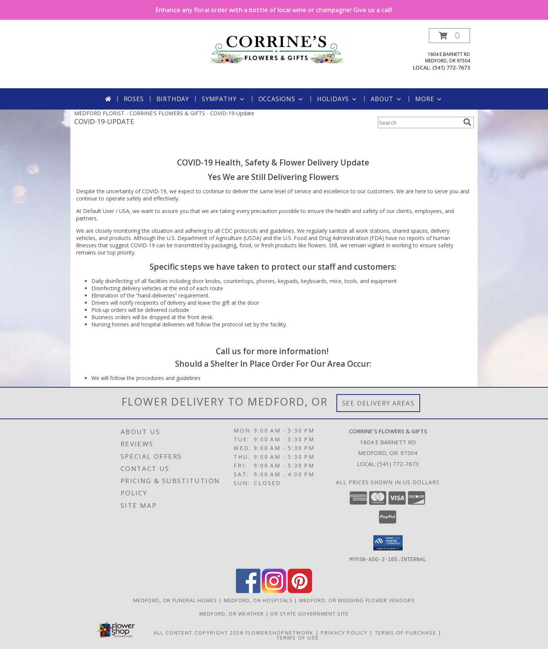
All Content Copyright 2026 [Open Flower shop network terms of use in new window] (199, 632)
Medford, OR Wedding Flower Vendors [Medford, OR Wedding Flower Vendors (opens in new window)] (357, 600)
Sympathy (223, 99)
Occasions (281, 99)
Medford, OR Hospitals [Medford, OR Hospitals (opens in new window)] (258, 600)
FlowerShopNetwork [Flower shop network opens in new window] (279, 632)
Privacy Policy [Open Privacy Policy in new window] (344, 632)
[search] (467, 122)
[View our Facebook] (248, 590)
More (429, 99)
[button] (449, 35)
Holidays (337, 99)
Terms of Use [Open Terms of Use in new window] (298, 637)
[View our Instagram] (274, 590)
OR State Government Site (309, 613)
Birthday (172, 99)
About (387, 99)
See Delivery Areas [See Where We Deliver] (378, 403)
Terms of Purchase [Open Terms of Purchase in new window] (405, 632)
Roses (134, 99)
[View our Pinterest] (300, 590)
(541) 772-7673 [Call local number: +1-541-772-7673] (451, 67)
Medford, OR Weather (231, 613)
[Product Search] (419, 122)
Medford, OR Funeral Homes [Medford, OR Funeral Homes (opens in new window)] (175, 600)
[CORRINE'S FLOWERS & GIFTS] (276, 47)
